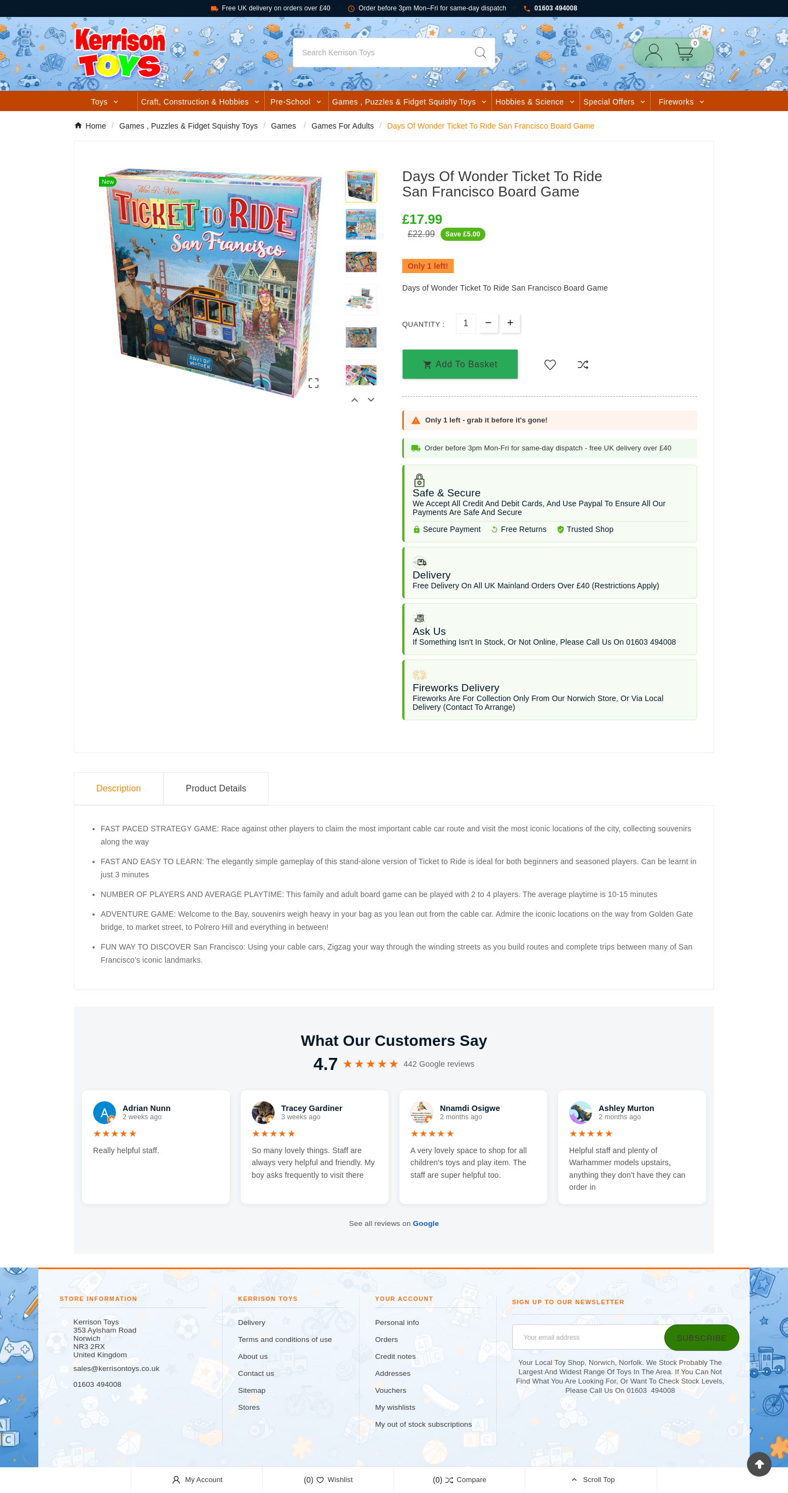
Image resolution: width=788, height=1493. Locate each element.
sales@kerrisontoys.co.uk (116, 1368)
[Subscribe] (701, 1337)
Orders (386, 1339)
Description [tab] (118, 788)
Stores (249, 1407)
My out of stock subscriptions (423, 1424)
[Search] (379, 52)
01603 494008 (550, 8)
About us (253, 1356)
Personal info (397, 1322)
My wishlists (395, 1407)
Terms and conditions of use (285, 1339)
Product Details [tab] (216, 788)
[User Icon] (657, 52)
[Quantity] (466, 324)
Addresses (392, 1373)
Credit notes (395, 1356)
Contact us (256, 1373)
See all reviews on (394, 1223)
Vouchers (390, 1390)
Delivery (251, 1322)
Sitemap (251, 1390)
